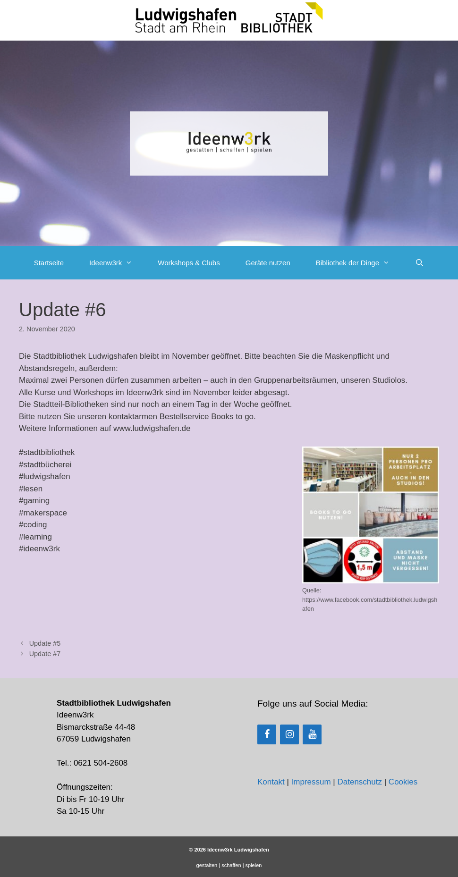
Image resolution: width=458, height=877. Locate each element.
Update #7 (45, 654)
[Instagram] (289, 734)
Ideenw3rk (117, 262)
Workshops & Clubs (189, 263)
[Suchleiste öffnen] (419, 262)
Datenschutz (359, 781)
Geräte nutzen (268, 263)
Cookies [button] (403, 781)
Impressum (311, 781)
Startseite (49, 263)
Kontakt (271, 781)
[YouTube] (312, 734)
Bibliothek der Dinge (359, 262)
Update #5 (45, 643)
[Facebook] (266, 734)
